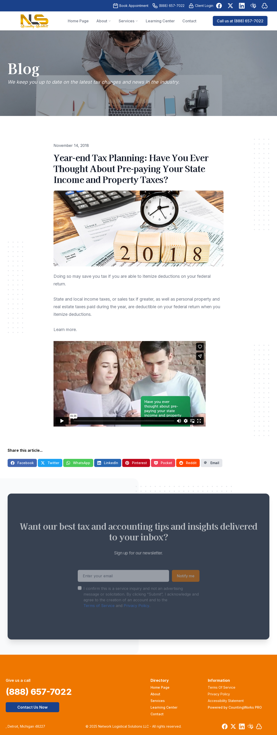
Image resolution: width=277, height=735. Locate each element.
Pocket (163, 463)
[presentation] (114, 632)
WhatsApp (78, 463)
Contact (157, 714)
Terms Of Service (221, 687)
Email (211, 463)
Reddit (188, 463)
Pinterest (136, 463)
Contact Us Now (32, 707)
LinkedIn (107, 463)
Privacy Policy (136, 614)
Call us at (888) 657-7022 (240, 21)
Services (158, 701)
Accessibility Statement (226, 701)
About (155, 694)
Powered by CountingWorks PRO (235, 707)
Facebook (22, 463)
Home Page (160, 687)
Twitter (50, 463)
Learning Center (164, 707)
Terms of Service (99, 614)
